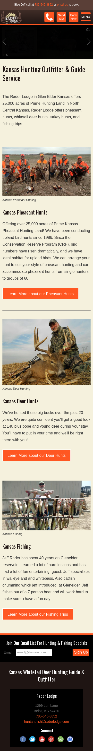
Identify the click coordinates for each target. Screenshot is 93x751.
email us (62, 4)
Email (8, 652)
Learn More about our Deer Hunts (37, 455)
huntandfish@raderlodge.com (46, 722)
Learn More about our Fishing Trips (38, 614)
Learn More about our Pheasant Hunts (41, 294)
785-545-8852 (44, 4)
